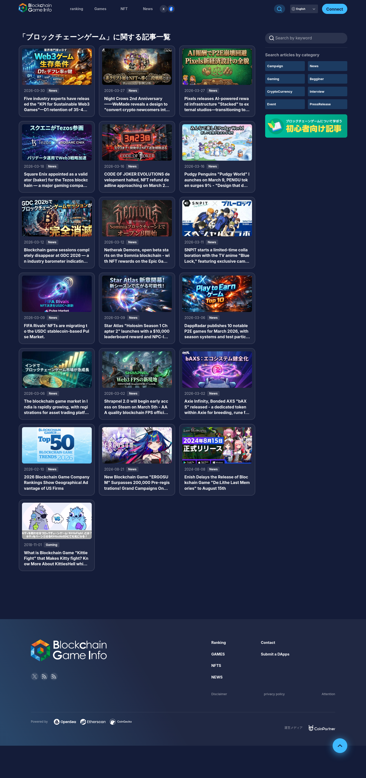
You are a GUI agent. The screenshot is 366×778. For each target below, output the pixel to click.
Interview (318, 91)
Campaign (276, 66)
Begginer (318, 79)
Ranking (219, 657)
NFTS (216, 680)
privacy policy (274, 709)
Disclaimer (220, 709)
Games (100, 9)
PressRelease (321, 104)
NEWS (217, 692)
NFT (124, 9)
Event (272, 104)
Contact (269, 657)
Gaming (274, 79)
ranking (76, 9)
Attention (327, 709)
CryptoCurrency (281, 91)
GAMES (218, 669)
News (315, 66)
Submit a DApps (276, 669)
